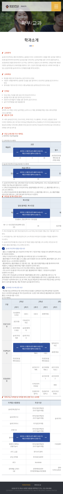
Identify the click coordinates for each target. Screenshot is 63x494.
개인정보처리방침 (26, 485)
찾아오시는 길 (37, 485)
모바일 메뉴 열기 (56, 6)
